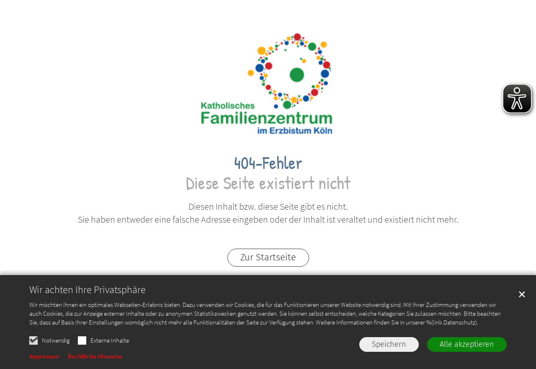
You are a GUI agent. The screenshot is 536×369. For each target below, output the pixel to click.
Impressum (44, 358)
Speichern (389, 346)
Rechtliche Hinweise (95, 358)
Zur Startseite (268, 257)
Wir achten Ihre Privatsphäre (87, 291)
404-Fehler (268, 162)
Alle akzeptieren (467, 346)
